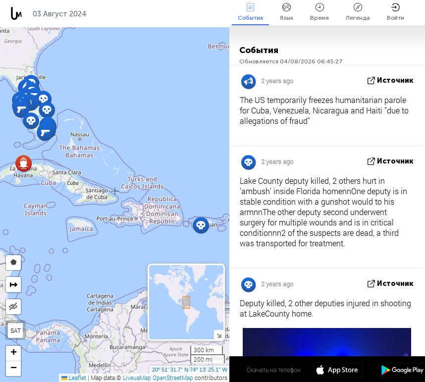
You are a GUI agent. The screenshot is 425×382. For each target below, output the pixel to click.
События (250, 12)
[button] (21, 109)
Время (319, 12)
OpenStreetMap (173, 378)
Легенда (358, 12)
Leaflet (73, 378)
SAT (15, 330)
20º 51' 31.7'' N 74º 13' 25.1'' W (189, 370)
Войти (395, 12)
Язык (286, 12)
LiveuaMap (137, 378)
